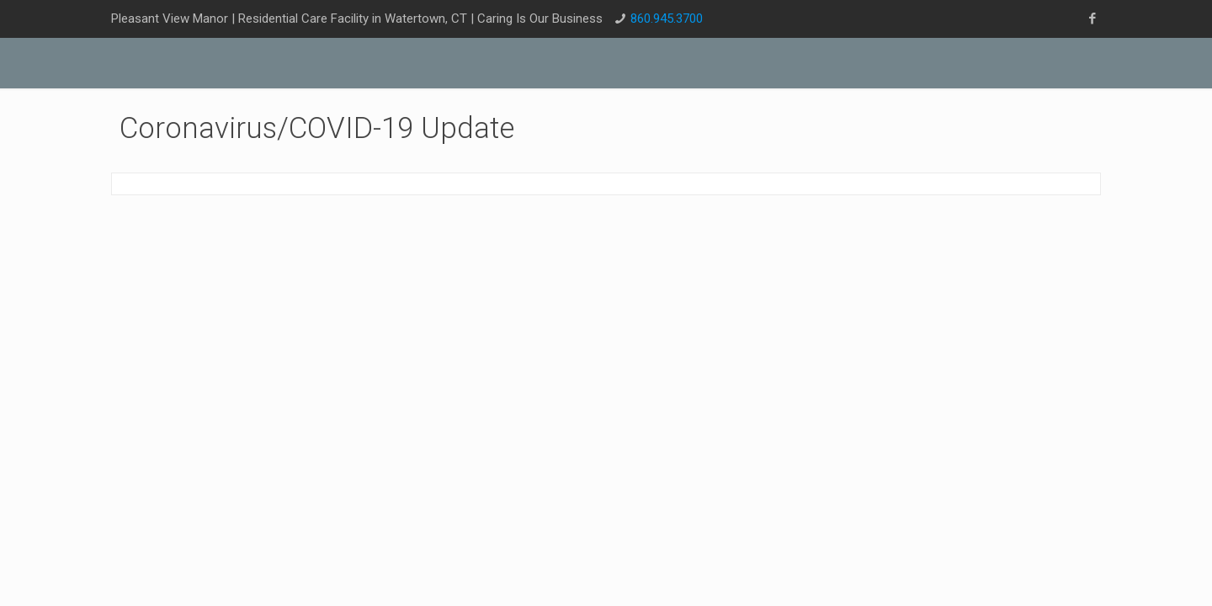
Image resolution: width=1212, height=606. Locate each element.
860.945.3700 (666, 18)
